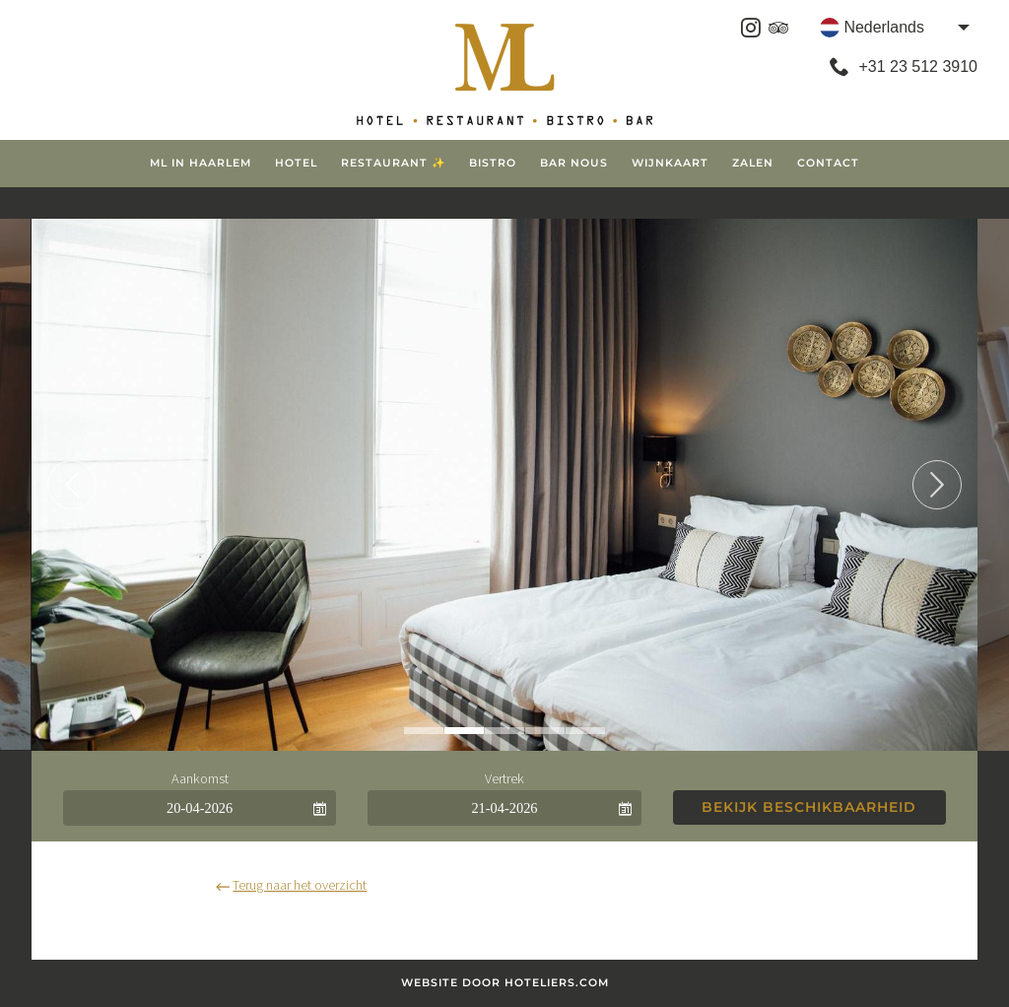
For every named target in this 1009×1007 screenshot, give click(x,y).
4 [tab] (545, 730)
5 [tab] (585, 730)
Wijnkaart (670, 163)
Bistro (492, 163)
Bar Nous (574, 163)
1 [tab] (423, 730)
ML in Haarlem (200, 163)
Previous (72, 484)
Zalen (753, 163)
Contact (828, 163)
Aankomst (200, 778)
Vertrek (504, 778)
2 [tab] (464, 730)
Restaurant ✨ (393, 163)
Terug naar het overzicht (291, 885)
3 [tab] (504, 730)
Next (937, 484)
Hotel (296, 163)
